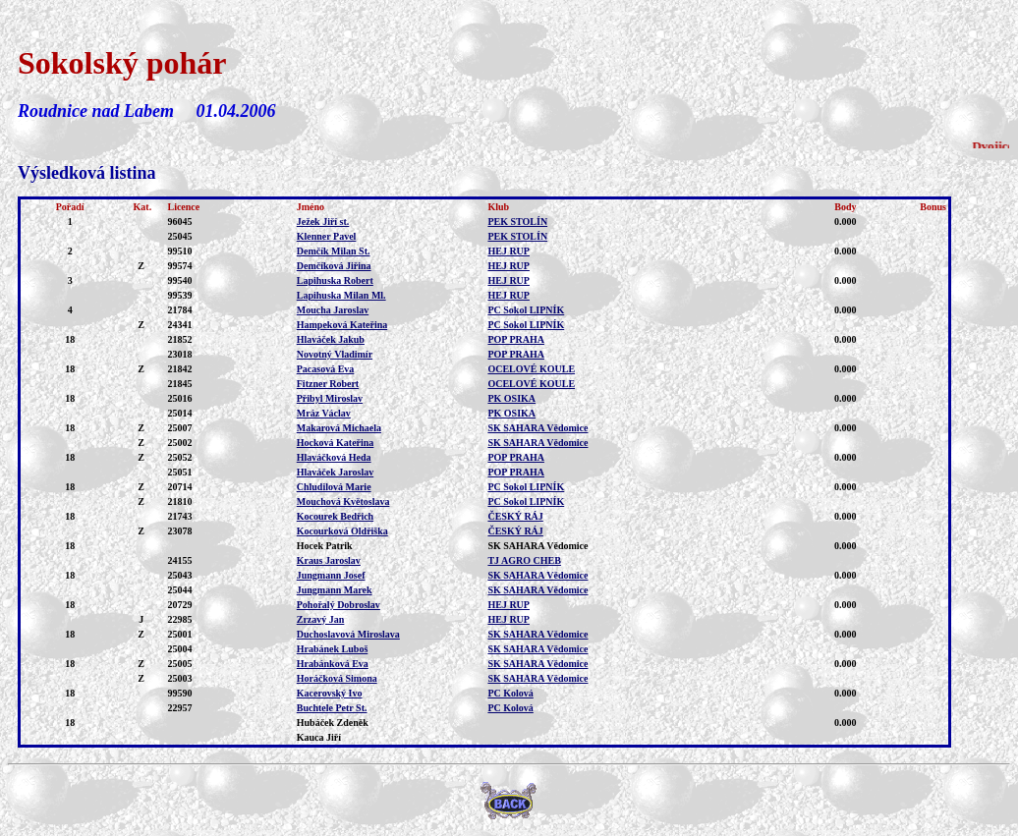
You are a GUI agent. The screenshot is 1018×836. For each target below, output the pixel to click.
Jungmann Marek (334, 590)
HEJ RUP (508, 251)
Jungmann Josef (331, 575)
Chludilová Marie (334, 486)
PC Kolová (510, 693)
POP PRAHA (515, 339)
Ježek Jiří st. (323, 221)
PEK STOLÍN (517, 221)
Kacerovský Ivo (330, 693)
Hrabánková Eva (332, 663)
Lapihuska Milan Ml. (341, 295)
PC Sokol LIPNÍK (525, 310)
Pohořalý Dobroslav (338, 604)
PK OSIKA (511, 398)
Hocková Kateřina (335, 442)
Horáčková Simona (337, 678)
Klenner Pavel (327, 236)
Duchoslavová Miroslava (348, 634)
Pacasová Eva (326, 368)
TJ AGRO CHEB (523, 560)
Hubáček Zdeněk (332, 722)
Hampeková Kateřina (342, 324)
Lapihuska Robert (335, 280)
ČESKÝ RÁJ (514, 516)
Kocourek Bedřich (335, 516)
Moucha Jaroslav (332, 310)
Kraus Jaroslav (329, 560)
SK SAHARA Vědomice (537, 427)
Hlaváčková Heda (334, 457)
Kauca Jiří (319, 737)
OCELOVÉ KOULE (531, 368)
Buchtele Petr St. (332, 707)
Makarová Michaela (339, 427)
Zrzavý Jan (321, 619)
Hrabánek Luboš (332, 648)
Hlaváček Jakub (331, 339)
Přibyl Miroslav (330, 398)
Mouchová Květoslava (343, 501)
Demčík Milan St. (333, 251)
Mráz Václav (324, 413)
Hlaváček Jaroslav (335, 472)
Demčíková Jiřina (334, 265)
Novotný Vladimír (334, 354)
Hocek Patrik (325, 545)
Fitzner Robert (328, 383)
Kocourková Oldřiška (342, 531)
